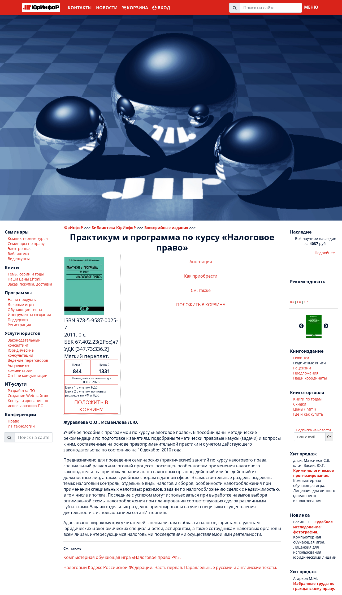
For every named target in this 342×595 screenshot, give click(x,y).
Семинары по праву (26, 243)
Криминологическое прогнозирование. (313, 473)
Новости (107, 8)
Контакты (80, 8)
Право (13, 421)
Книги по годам (307, 399)
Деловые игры (21, 304)
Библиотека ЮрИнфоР (114, 227)
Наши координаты (310, 378)
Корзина (135, 8)
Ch (306, 302)
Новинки (301, 357)
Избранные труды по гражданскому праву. (314, 586)
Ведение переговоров (28, 360)
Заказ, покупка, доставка (30, 284)
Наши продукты (22, 299)
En (299, 302)
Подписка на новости (313, 430)
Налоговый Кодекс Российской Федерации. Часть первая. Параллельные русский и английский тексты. (170, 567)
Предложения (305, 373)
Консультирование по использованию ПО (28, 403)
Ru (292, 302)
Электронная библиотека (20, 251)
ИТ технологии (21, 426)
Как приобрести (200, 276)
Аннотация (200, 262)
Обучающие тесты (25, 309)
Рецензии (302, 367)
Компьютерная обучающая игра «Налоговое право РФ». (122, 557)
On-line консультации (27, 375)
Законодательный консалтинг (24, 343)
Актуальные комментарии (20, 368)
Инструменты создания (29, 314)
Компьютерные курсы (28, 238)
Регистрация (19, 324)
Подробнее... (326, 252)
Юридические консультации (21, 353)
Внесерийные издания (166, 227)
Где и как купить (308, 414)
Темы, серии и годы (26, 274)
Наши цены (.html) (24, 279)
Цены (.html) (304, 409)
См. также (201, 290)
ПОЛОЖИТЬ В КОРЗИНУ (91, 406)
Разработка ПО (21, 390)
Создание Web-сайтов (28, 395)
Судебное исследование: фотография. (313, 526)
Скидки (299, 404)
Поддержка (18, 319)
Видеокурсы (19, 258)
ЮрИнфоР (73, 227)
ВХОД (161, 8)
